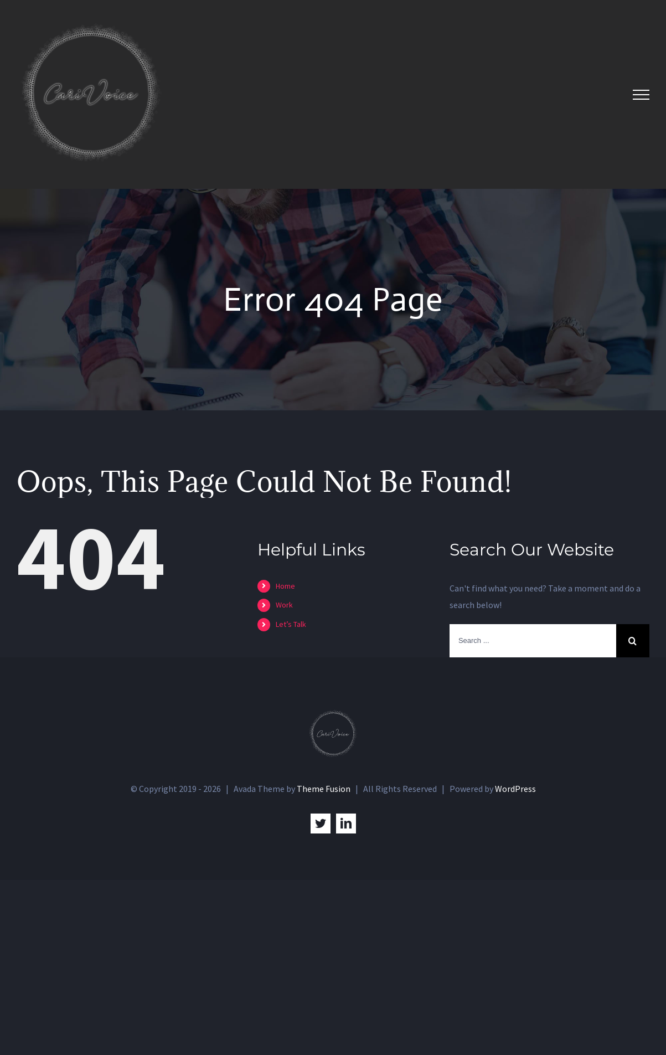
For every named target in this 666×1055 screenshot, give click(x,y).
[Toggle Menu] (641, 95)
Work (284, 605)
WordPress (515, 788)
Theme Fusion (323, 788)
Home (285, 586)
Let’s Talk (291, 624)
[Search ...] (533, 640)
